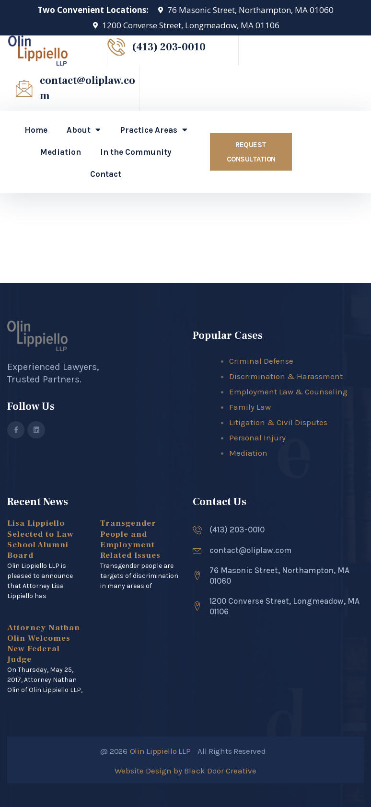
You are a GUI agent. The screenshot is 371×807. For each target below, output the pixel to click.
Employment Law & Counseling (288, 391)
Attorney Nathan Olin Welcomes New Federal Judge (43, 644)
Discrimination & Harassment (286, 376)
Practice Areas (153, 129)
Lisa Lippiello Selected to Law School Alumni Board (40, 539)
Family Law (250, 407)
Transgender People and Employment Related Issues (130, 539)
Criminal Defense (261, 361)
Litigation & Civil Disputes (278, 422)
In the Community (136, 152)
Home (35, 130)
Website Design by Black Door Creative (185, 770)
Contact (105, 174)
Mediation (60, 152)
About (84, 129)
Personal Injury (257, 437)
